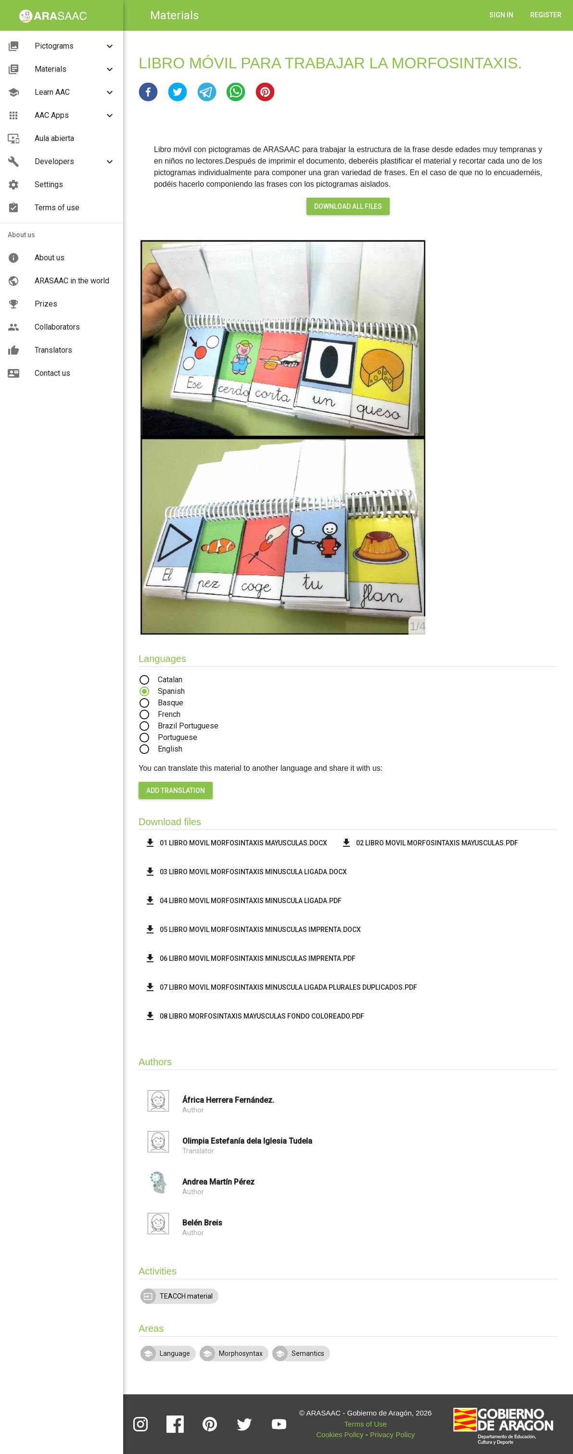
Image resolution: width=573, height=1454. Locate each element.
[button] (148, 92)
